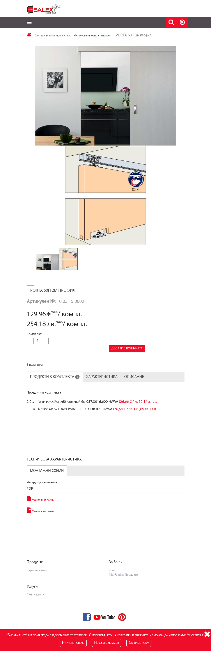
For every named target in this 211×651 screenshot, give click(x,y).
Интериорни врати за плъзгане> (93, 35)
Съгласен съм (139, 643)
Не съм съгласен (106, 643)
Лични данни (35, 604)
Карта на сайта (37, 579)
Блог (112, 579)
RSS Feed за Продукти (123, 584)
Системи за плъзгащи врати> (52, 35)
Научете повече (73, 643)
